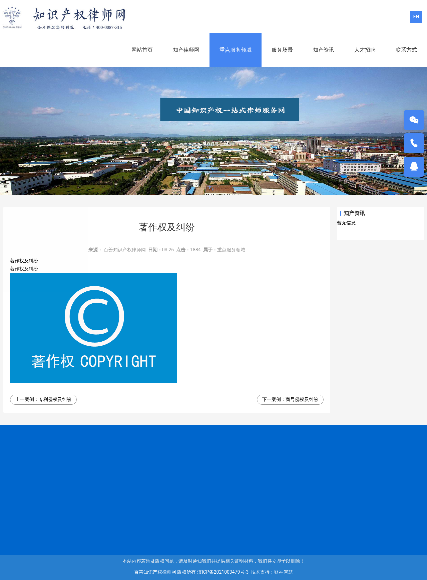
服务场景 (282, 50)
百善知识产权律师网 (125, 249)
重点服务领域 (236, 50)
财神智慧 (283, 572)
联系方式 (406, 50)
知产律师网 (186, 50)
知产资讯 (323, 50)
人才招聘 (365, 50)
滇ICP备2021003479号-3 (223, 572)
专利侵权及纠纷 (55, 399)
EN (416, 16)
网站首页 (142, 50)
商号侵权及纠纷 (302, 399)
